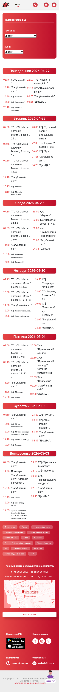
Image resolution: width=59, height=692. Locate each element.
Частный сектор (44, 543)
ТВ (6, 548)
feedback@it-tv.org (45, 663)
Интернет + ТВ (11, 538)
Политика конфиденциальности (29, 683)
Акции (24, 527)
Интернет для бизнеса (14, 554)
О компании (10, 527)
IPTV (32, 554)
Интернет (38, 548)
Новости (38, 538)
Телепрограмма (20, 548)
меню (18, 4)
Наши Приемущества (14, 532)
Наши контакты (29, 614)
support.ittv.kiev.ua (20, 663)
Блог (26, 538)
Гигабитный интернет (39, 532)
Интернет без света (42, 527)
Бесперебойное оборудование (18, 543)
